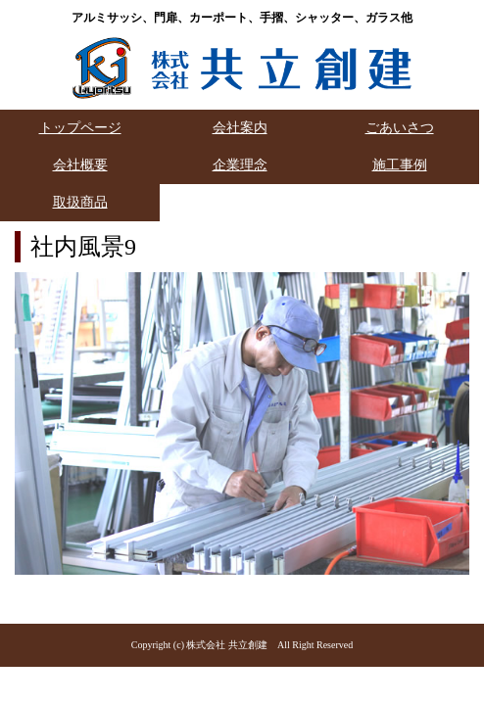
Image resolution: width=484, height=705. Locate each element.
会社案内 (240, 127)
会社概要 (80, 165)
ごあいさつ (399, 127)
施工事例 (399, 165)
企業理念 (240, 165)
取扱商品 (80, 202)
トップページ (80, 127)
